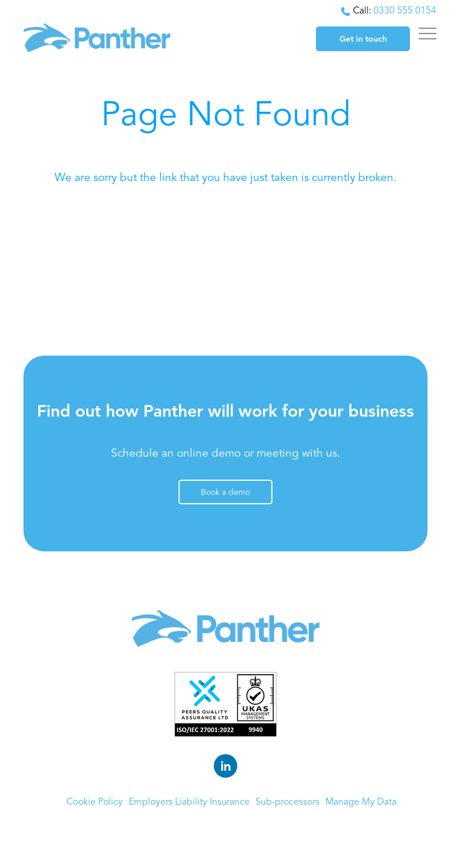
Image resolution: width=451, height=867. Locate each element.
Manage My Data (360, 802)
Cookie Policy (94, 802)
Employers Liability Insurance (189, 802)
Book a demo (225, 492)
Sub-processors (287, 802)
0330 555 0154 (404, 11)
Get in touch (363, 39)
